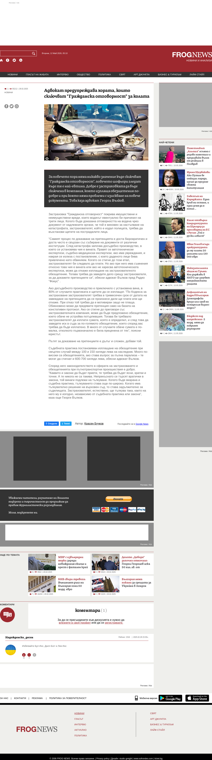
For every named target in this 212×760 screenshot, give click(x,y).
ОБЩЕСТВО (83, 74)
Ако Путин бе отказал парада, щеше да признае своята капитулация (198, 180)
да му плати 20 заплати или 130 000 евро (198, 250)
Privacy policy (102, 758)
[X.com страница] (14, 60)
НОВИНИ (13, 74)
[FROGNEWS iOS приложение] (197, 698)
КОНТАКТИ (20, 698)
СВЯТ (122, 74)
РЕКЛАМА (37, 698)
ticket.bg (159, 758)
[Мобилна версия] (146, 698)
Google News (142, 424)
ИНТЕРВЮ (63, 74)
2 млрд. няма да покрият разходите (196, 322)
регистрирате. (114, 622)
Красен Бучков (94, 423)
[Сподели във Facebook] (6, 106)
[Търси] (34, 53)
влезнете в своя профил (75, 622)
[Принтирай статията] (17, 106)
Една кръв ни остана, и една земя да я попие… (198, 202)
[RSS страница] (21, 60)
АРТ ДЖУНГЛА (142, 74)
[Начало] (1, 60)
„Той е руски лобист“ (198, 228)
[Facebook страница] (8, 60)
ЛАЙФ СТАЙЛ (197, 74)
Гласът (78, 719)
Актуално (80, 730)
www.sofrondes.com (143, 758)
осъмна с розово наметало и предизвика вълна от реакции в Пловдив (199, 156)
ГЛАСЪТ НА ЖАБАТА (37, 74)
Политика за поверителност (68, 698)
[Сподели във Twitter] (12, 106)
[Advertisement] (106, 23)
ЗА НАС (4, 698)
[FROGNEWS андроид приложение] (170, 698)
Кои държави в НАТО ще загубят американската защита (198, 276)
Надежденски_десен (19, 637)
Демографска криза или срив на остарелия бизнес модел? (198, 300)
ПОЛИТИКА (104, 74)
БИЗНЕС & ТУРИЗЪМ (169, 74)
